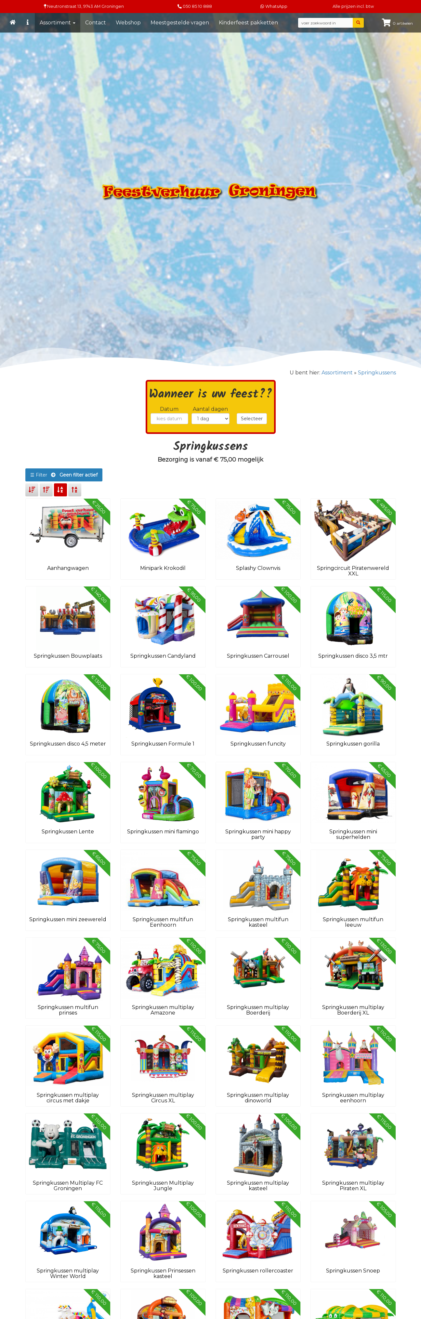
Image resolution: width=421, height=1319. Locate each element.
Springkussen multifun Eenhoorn (163, 922)
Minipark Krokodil (163, 568)
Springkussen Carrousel (258, 656)
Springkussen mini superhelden (353, 834)
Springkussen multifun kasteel (258, 922)
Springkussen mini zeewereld (67, 919)
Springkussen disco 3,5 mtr (353, 656)
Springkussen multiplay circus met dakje (68, 1098)
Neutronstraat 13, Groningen (84, 6)
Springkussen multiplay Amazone (163, 1010)
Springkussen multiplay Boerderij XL (353, 1010)
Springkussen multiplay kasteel (258, 1186)
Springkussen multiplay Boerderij (258, 1010)
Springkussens (377, 373)
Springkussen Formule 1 (162, 744)
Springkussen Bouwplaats (68, 656)
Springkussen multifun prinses (68, 1010)
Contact (95, 23)
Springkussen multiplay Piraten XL (353, 1186)
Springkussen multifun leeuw (353, 922)
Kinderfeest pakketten (248, 23)
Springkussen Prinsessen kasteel (163, 1274)
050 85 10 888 (197, 6)
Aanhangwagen (68, 568)
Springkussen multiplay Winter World (68, 1274)
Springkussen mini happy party (258, 834)
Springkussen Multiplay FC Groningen (68, 1186)
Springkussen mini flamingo (163, 831)
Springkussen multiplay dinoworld (258, 1098)
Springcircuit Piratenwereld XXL (353, 571)
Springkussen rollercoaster (258, 1271)
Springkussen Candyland (163, 656)
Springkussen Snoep (353, 1271)
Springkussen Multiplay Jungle (163, 1186)
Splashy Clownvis (258, 568)
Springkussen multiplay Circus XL (163, 1098)
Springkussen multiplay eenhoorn (353, 1098)
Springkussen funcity (258, 744)
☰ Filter (64, 475)
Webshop (128, 23)
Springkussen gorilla (353, 744)
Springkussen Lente (68, 831)
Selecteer (252, 419)
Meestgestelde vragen (180, 23)
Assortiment (57, 23)
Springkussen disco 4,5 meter (68, 744)
